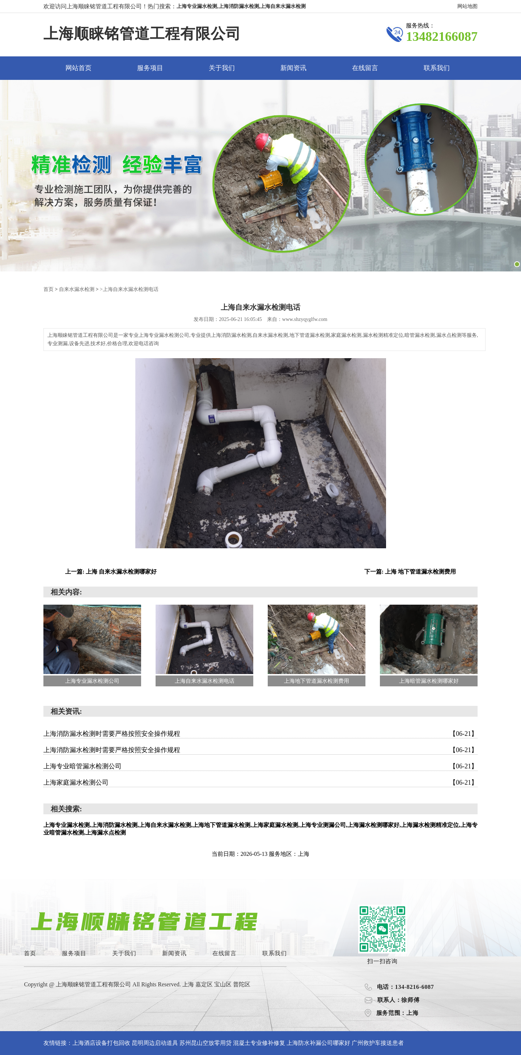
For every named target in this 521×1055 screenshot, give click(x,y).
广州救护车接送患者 (378, 1042)
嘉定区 (204, 984)
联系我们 (437, 68)
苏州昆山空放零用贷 (205, 1042)
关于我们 (222, 68)
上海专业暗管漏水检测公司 (260, 766)
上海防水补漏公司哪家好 (318, 1042)
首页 (48, 289)
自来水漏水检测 (76, 289)
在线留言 (365, 68)
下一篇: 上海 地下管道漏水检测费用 (410, 571)
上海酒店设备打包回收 (101, 1042)
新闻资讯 (293, 68)
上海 (188, 984)
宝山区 (223, 984)
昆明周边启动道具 (155, 1042)
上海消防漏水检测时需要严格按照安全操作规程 (260, 733)
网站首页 (78, 68)
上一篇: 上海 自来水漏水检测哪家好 (111, 571)
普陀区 (241, 984)
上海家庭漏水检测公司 (260, 782)
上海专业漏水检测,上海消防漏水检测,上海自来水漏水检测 (241, 6)
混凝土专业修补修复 (259, 1042)
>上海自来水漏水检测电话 (129, 289)
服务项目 (150, 68)
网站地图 (467, 6)
